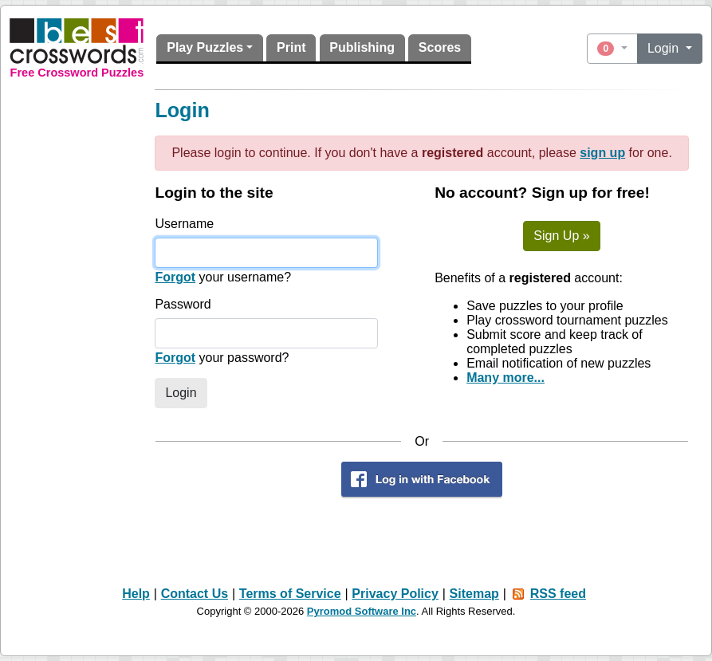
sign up (602, 152)
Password (182, 304)
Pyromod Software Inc (361, 611)
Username (184, 223)
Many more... (505, 377)
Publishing (362, 47)
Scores (440, 47)
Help (136, 593)
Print (291, 47)
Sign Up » (561, 235)
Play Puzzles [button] (205, 47)
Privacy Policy (395, 593)
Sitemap (474, 593)
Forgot (175, 277)
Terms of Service (290, 593)
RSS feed (558, 593)
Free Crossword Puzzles (77, 72)
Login (664, 48)
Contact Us (194, 593)
